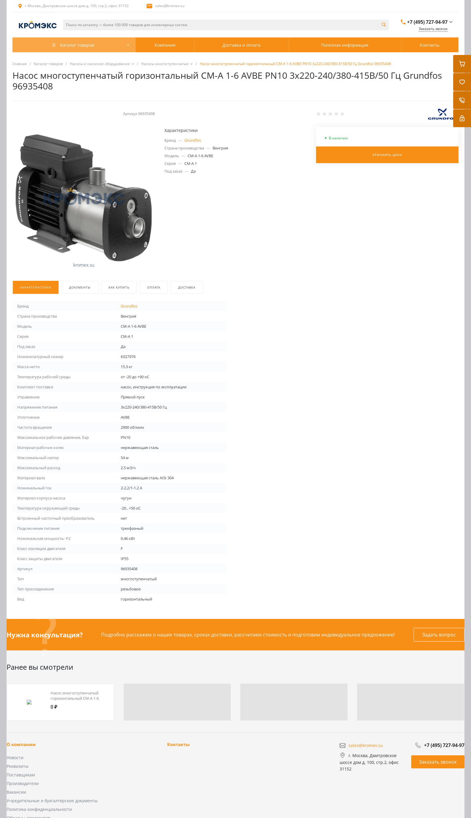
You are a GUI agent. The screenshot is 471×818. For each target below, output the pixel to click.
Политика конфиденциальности (39, 809)
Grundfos (192, 140)
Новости (15, 757)
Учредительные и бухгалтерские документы (52, 800)
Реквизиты (18, 766)
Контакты (178, 744)
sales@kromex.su (169, 5)
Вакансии (16, 792)
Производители (23, 783)
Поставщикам (21, 775)
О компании (21, 744)
